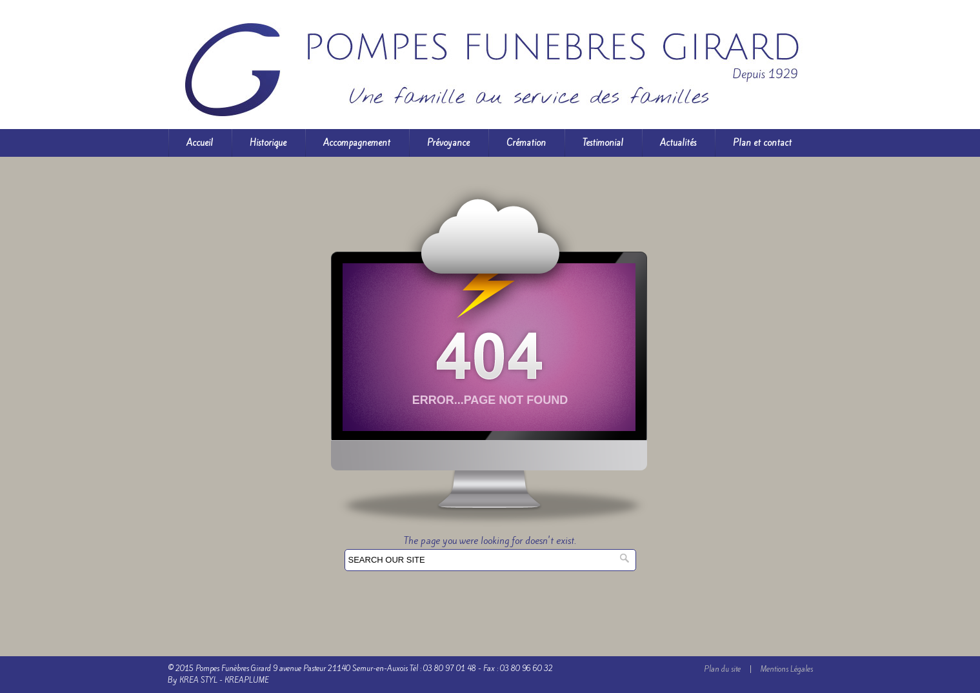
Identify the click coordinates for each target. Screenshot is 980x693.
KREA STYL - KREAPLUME (224, 680)
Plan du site (722, 669)
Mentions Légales (787, 669)
